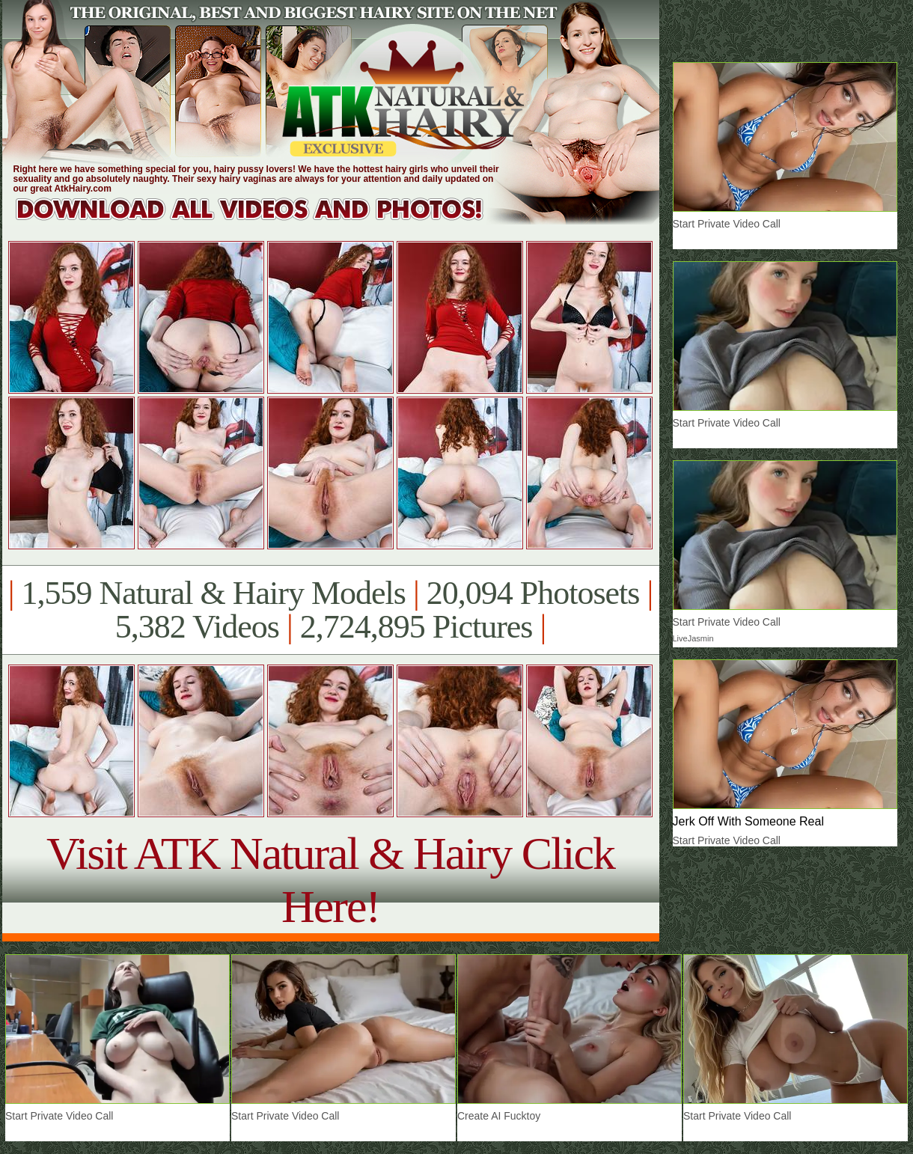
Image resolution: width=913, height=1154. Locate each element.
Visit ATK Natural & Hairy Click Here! (330, 880)
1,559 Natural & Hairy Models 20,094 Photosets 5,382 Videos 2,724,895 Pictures (330, 610)
